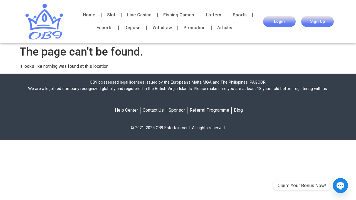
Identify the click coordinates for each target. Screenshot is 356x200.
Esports (105, 27)
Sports (240, 15)
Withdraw (162, 27)
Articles (225, 27)
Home (89, 15)
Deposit (132, 27)
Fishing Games (178, 15)
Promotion (195, 27)
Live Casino (139, 15)
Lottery (213, 15)
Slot (111, 15)
